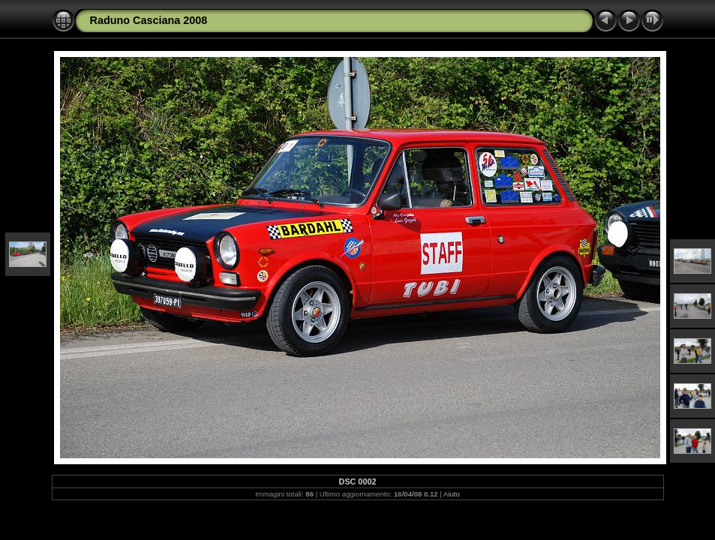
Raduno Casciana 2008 (149, 20)
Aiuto (451, 494)
